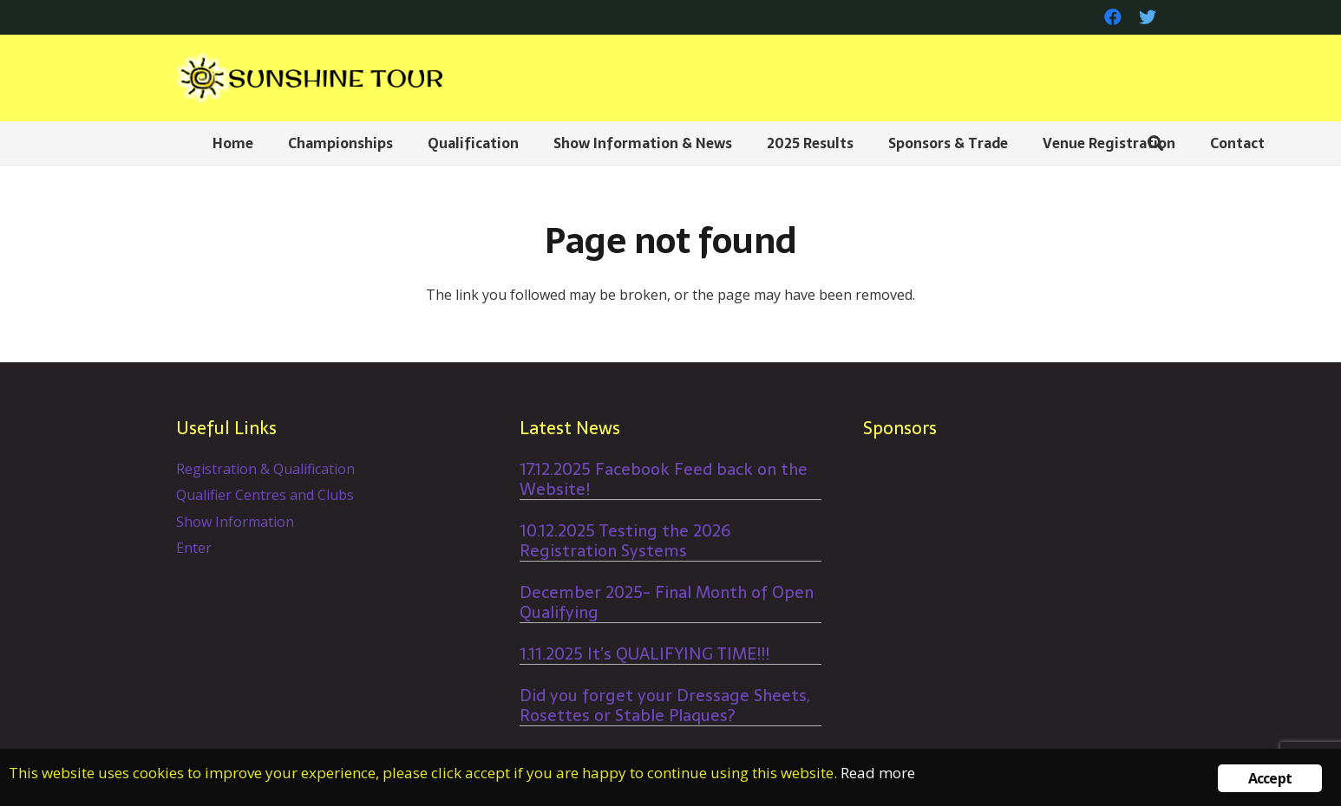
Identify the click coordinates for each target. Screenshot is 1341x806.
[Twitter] (1147, 17)
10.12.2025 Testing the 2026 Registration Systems (625, 540)
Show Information (235, 521)
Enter (194, 547)
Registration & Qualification (265, 468)
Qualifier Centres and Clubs (265, 494)
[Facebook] (1113, 17)
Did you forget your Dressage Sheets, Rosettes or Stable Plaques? (665, 705)
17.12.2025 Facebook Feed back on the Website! (664, 479)
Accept (1270, 778)
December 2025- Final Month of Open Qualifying (667, 602)
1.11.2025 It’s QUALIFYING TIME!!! (644, 653)
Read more (878, 773)
